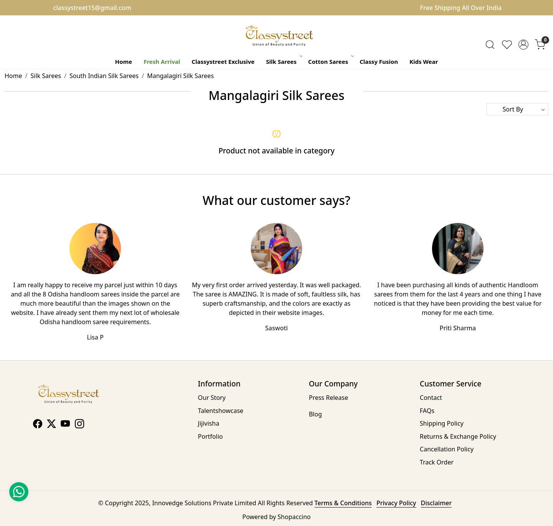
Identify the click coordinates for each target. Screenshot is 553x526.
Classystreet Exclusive (223, 61)
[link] (490, 44)
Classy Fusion (378, 61)
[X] (51, 425)
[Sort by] (517, 109)
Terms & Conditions (343, 503)
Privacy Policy (396, 503)
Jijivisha (208, 423)
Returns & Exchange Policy (458, 436)
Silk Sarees (284, 61)
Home (123, 61)
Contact (431, 397)
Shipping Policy (442, 423)
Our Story (211, 397)
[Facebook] (37, 425)
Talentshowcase (220, 410)
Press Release (328, 397)
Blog (315, 414)
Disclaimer (436, 503)
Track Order (437, 462)
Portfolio (210, 436)
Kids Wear (423, 61)
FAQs (427, 410)
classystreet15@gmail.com (92, 7)
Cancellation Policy (447, 449)
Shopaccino (294, 517)
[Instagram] (79, 425)
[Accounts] (523, 45)
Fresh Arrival (162, 61)
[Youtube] (65, 425)
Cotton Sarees (330, 61)
